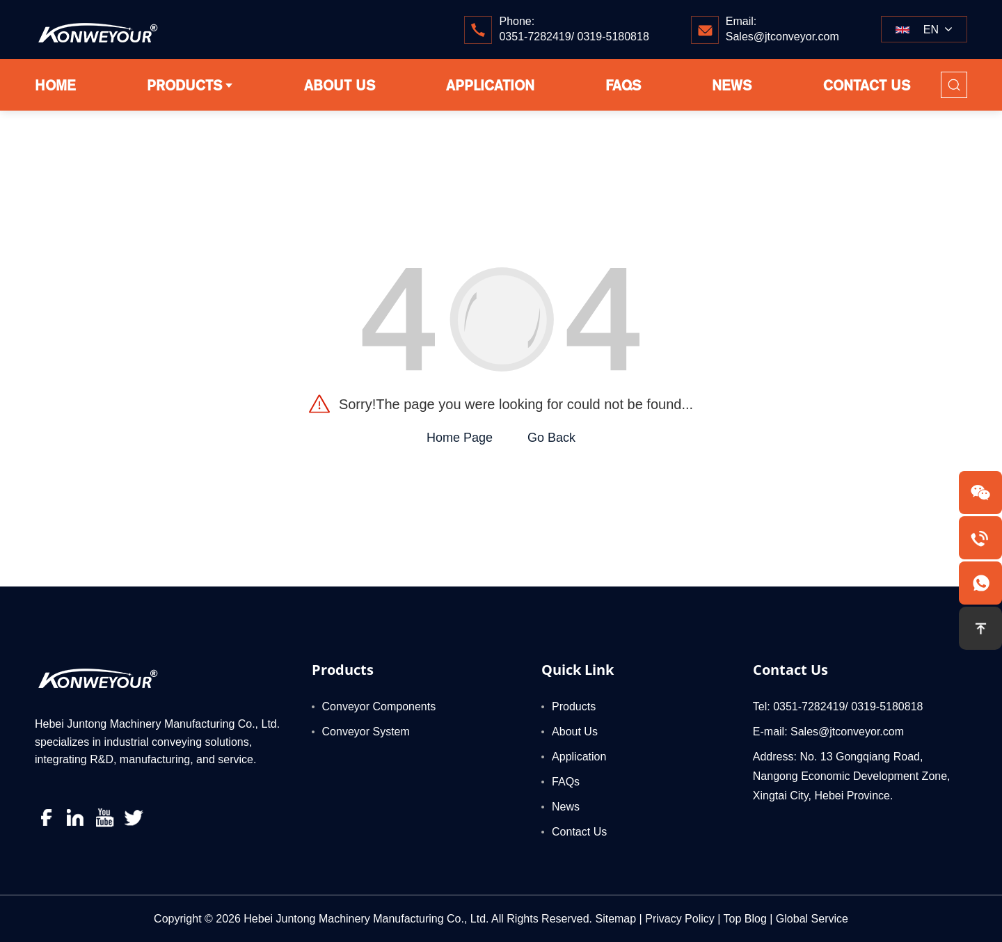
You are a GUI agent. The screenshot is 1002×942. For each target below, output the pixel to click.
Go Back (551, 438)
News (566, 807)
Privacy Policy (680, 919)
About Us (575, 731)
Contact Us (579, 832)
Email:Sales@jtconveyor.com (782, 28)
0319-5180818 (613, 36)
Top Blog (745, 919)
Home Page (460, 438)
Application (579, 757)
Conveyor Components (379, 706)
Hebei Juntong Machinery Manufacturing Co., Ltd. (366, 919)
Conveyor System (366, 731)
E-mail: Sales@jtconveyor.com (828, 731)
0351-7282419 (535, 36)
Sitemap (615, 919)
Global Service (812, 919)
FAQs (566, 782)
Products (343, 669)
